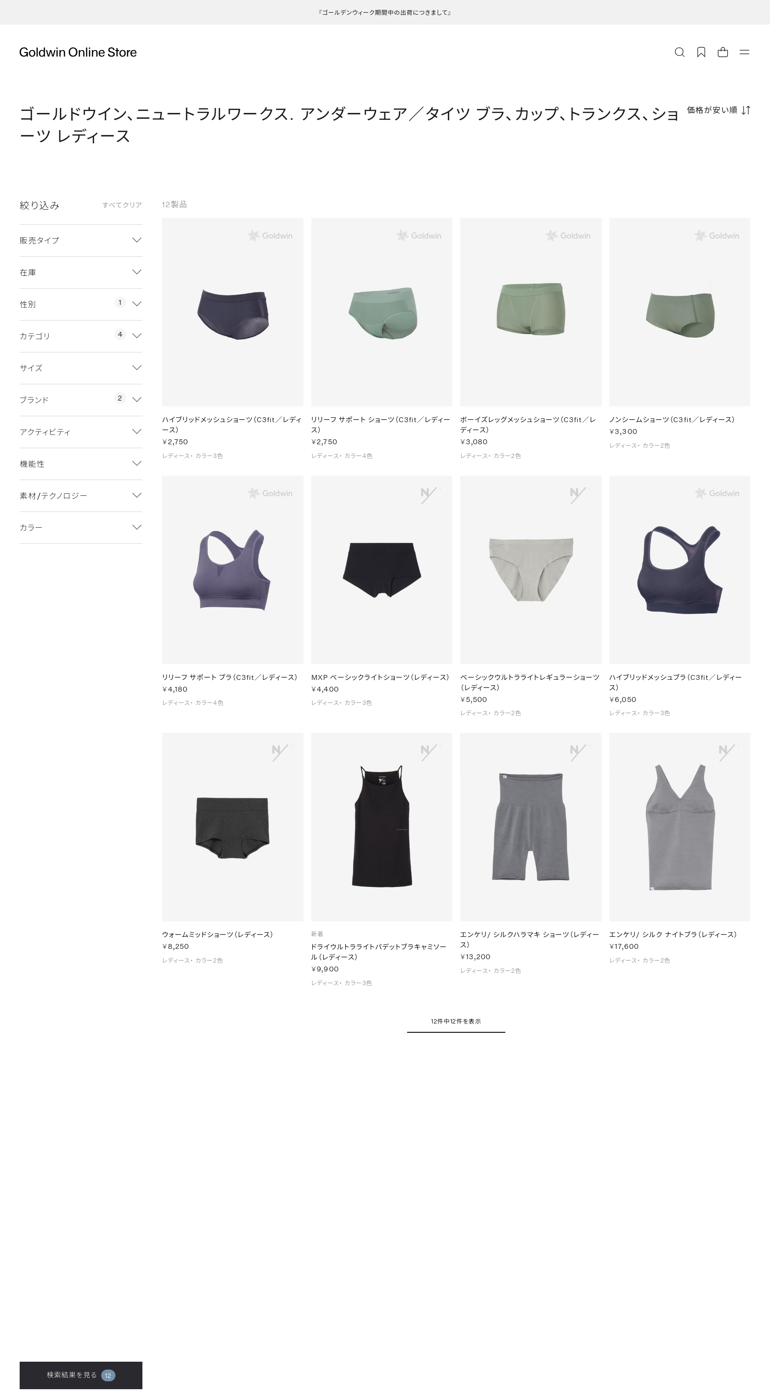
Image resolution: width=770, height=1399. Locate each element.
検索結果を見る (81, 1375)
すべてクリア (122, 205)
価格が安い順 (712, 110)
